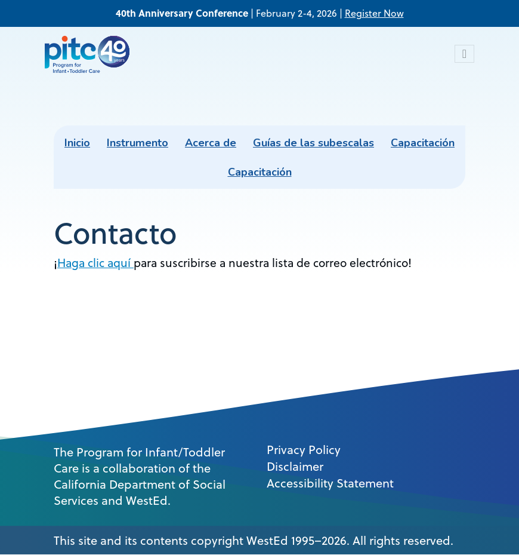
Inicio (77, 143)
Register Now (374, 13)
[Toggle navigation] (464, 54)
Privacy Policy (304, 450)
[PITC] (90, 54)
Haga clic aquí (95, 262)
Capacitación (423, 143)
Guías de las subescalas (313, 143)
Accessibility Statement (330, 483)
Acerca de (210, 143)
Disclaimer (295, 467)
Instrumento (137, 143)
